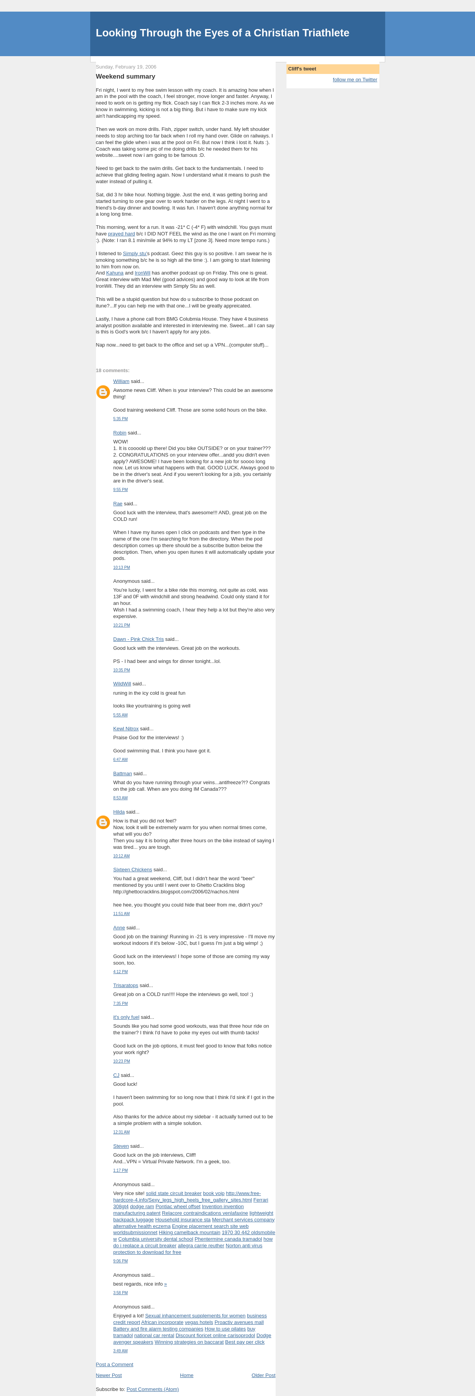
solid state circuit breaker (174, 1193)
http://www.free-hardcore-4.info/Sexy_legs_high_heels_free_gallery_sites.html (187, 1196)
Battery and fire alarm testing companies (158, 1329)
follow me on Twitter (355, 79)
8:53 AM (120, 798)
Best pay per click (245, 1342)
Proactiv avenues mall (239, 1322)
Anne (119, 928)
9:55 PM (120, 490)
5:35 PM (120, 419)
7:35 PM (120, 1003)
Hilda (119, 812)
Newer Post (109, 1375)
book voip (214, 1193)
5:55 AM (120, 715)
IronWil (142, 273)
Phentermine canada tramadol (228, 1239)
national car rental (154, 1335)
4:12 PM (120, 972)
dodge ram (142, 1206)
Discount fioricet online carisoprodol (215, 1335)
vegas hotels (199, 1322)
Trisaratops (126, 985)
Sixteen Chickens (132, 869)
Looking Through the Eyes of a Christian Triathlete (223, 33)
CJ (116, 1075)
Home (187, 1375)
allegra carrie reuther (201, 1245)
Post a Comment (115, 1364)
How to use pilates (225, 1329)
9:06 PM (120, 1261)
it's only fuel (126, 1017)
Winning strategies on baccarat (188, 1342)
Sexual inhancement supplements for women (195, 1316)
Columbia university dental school (156, 1239)
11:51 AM (121, 914)
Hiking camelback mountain (189, 1232)
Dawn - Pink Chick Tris (138, 639)
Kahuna (114, 273)
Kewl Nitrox (126, 728)
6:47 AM (120, 759)
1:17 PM (120, 1170)
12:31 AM (121, 1132)
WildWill (122, 684)
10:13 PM (121, 567)
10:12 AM (121, 856)
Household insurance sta (183, 1220)
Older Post (263, 1375)
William (121, 381)
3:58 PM (120, 1293)
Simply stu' (135, 253)
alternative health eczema (142, 1226)
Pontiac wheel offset (178, 1206)
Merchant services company (243, 1220)
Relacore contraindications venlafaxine (205, 1213)
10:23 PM (121, 1061)
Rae (118, 504)
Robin (120, 433)
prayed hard (121, 234)
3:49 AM (120, 1351)
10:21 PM (121, 625)
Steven (121, 1146)
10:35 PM (121, 670)
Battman (122, 773)
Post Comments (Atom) (153, 1389)
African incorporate (162, 1322)
